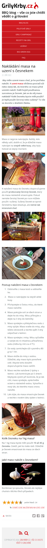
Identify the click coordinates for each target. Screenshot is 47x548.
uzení (42, 507)
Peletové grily (24, 28)
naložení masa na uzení (31, 507)
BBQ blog (23, 23)
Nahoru (8, 515)
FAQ (23, 57)
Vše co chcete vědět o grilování (29, 541)
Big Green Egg (23, 52)
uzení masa (17, 83)
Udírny (23, 46)
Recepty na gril (23, 40)
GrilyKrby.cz (25, 539)
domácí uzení (17, 507)
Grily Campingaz (23, 34)
